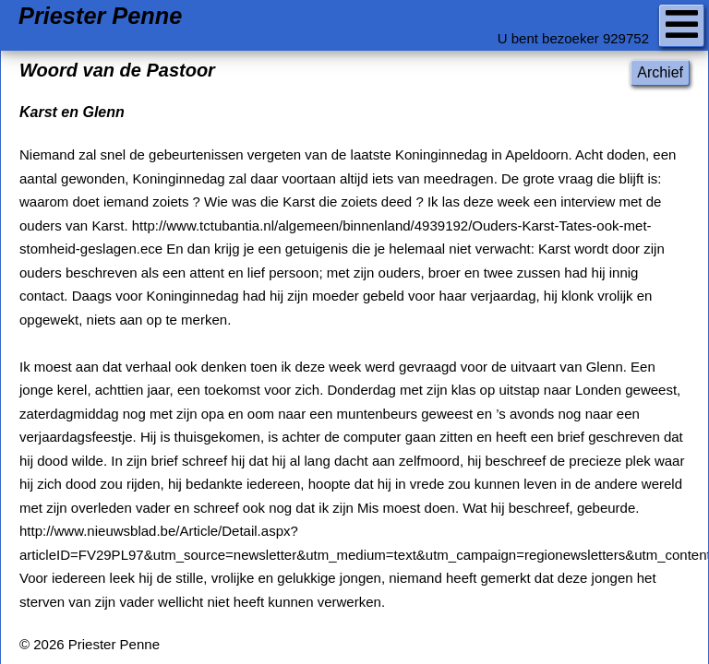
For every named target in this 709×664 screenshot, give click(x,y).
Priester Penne (100, 16)
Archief (660, 72)
